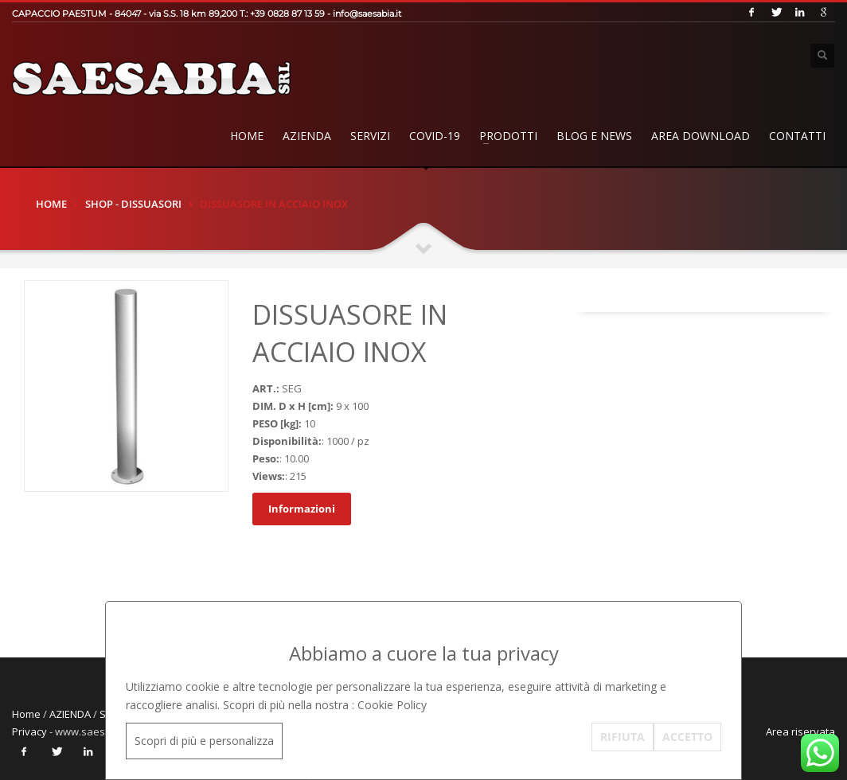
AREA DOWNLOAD (700, 135)
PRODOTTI (508, 135)
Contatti (797, 135)
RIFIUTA (622, 736)
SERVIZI (370, 135)
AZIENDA (307, 135)
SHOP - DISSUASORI (133, 204)
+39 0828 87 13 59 (287, 13)
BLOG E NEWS (594, 135)
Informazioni (301, 508)
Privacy (29, 731)
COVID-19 (434, 135)
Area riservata (800, 731)
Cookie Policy (392, 704)
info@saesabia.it (367, 13)
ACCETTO (687, 736)
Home (246, 135)
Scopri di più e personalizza (204, 740)
